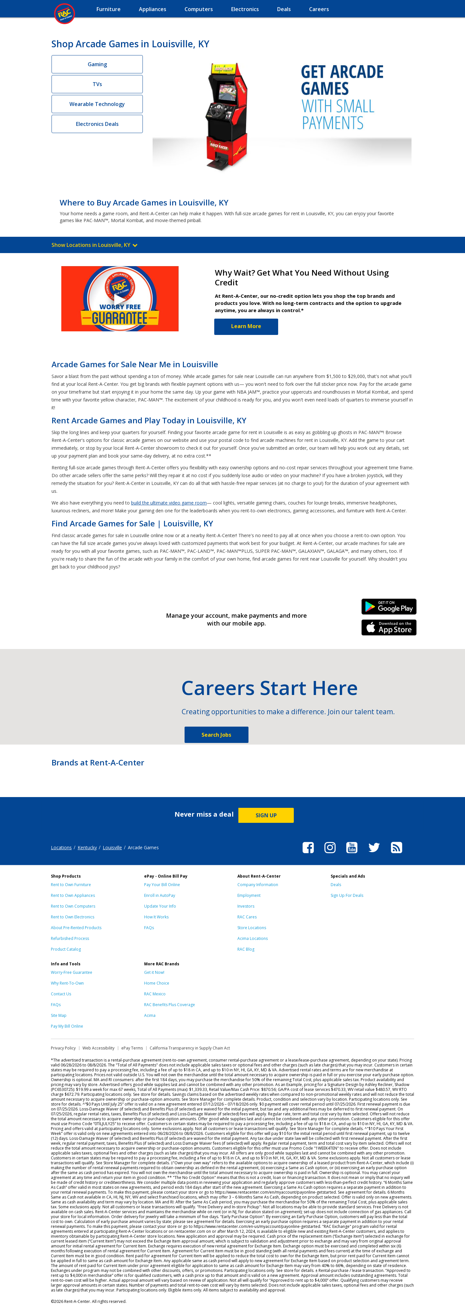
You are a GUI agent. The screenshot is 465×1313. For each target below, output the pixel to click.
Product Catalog (66, 949)
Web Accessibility (98, 1048)
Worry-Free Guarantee (71, 972)
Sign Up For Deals (347, 895)
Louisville (112, 847)
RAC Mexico (155, 994)
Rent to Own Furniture (71, 884)
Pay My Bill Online (67, 1026)
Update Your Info (160, 906)
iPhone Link (389, 629)
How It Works (156, 917)
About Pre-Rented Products (76, 927)
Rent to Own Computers (73, 906)
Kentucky (87, 847)
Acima (150, 1015)
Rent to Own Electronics (72, 917)
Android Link (389, 608)
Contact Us (61, 994)
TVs (97, 84)
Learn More (246, 326)
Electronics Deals (97, 124)
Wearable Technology (97, 104)
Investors (245, 906)
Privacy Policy (63, 1048)
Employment (249, 895)
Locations (61, 847)
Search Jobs (216, 734)
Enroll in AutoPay (159, 895)
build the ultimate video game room (169, 503)
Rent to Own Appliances (73, 895)
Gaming (97, 64)
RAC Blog (245, 949)
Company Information (257, 884)
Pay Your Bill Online (162, 884)
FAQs (149, 927)
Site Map (59, 1015)
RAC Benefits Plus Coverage (169, 1004)
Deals (336, 884)
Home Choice (156, 983)
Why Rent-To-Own (67, 983)
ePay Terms (132, 1048)
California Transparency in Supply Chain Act (190, 1048)
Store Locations (251, 927)
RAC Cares (247, 917)
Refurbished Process (70, 938)
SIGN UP (266, 815)
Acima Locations (252, 938)
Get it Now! (154, 972)
